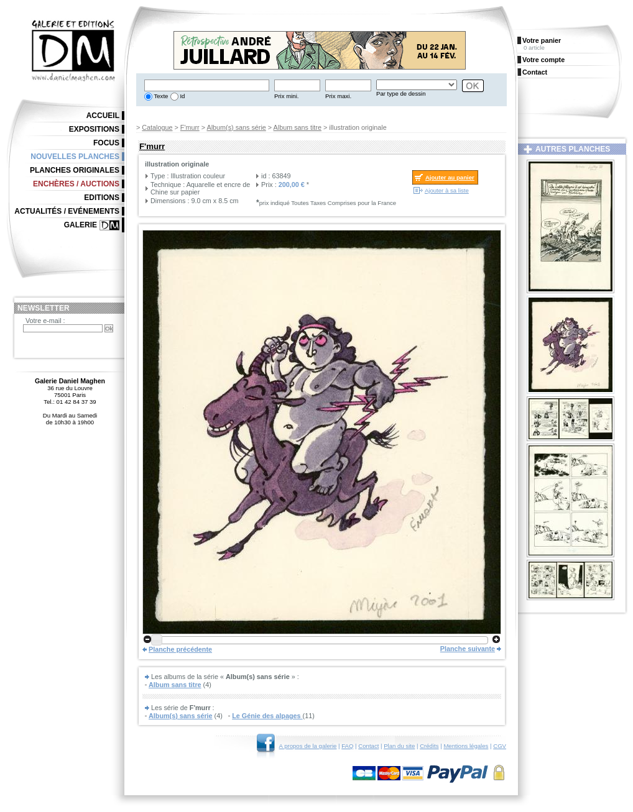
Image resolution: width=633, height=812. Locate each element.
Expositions (94, 129)
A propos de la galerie (308, 745)
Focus (106, 143)
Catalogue (157, 127)
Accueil (102, 115)
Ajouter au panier (449, 177)
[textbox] (206, 85)
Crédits (429, 745)
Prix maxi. (338, 96)
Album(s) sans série (236, 127)
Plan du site (399, 745)
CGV (499, 745)
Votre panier (541, 40)
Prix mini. (286, 96)
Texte (160, 96)
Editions (101, 197)
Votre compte (543, 59)
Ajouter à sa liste (447, 190)
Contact (368, 745)
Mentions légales (465, 745)
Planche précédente (180, 649)
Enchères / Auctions (76, 184)
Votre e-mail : (45, 320)
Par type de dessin (400, 93)
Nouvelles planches (74, 156)
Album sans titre (297, 127)
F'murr (190, 127)
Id (181, 96)
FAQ (347, 745)
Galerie (80, 225)
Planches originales (74, 170)
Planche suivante (467, 648)
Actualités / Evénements (66, 211)
